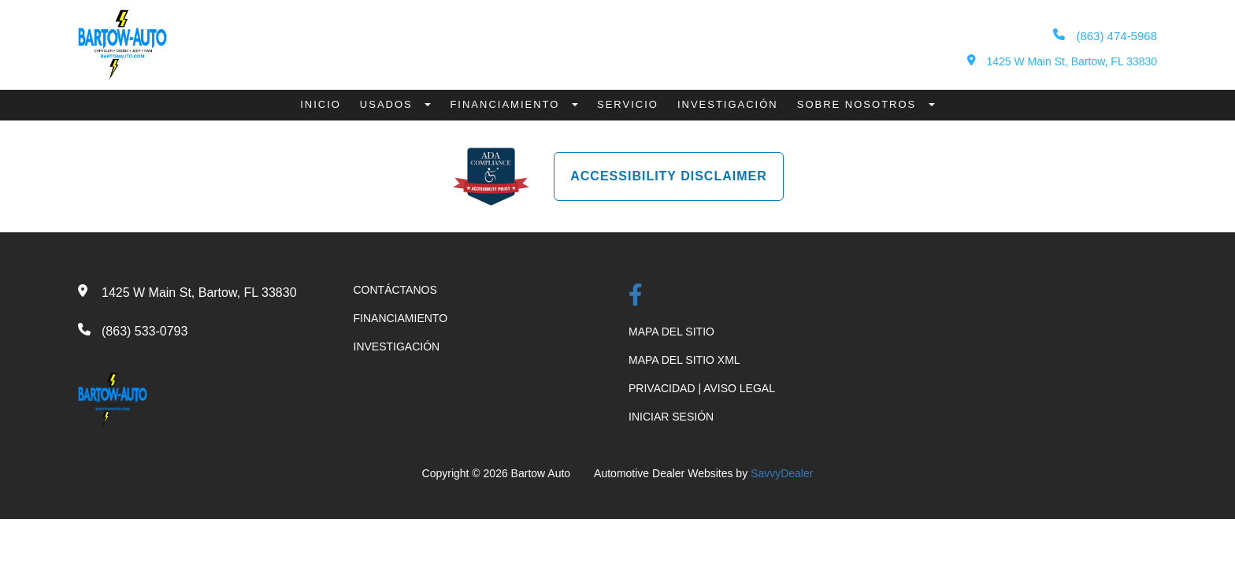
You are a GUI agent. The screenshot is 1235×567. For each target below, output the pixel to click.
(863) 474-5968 (1105, 35)
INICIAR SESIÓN (671, 416)
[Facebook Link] (636, 296)
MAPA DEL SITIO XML (684, 360)
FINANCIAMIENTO (401, 318)
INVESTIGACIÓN (397, 346)
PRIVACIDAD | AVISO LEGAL (702, 388)
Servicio (627, 104)
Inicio (320, 104)
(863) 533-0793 (144, 331)
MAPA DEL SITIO (671, 331)
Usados (388, 104)
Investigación (727, 104)
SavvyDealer (782, 473)
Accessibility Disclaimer (668, 176)
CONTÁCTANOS (395, 290)
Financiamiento (507, 104)
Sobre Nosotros (859, 104)
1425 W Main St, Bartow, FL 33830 (1062, 61)
